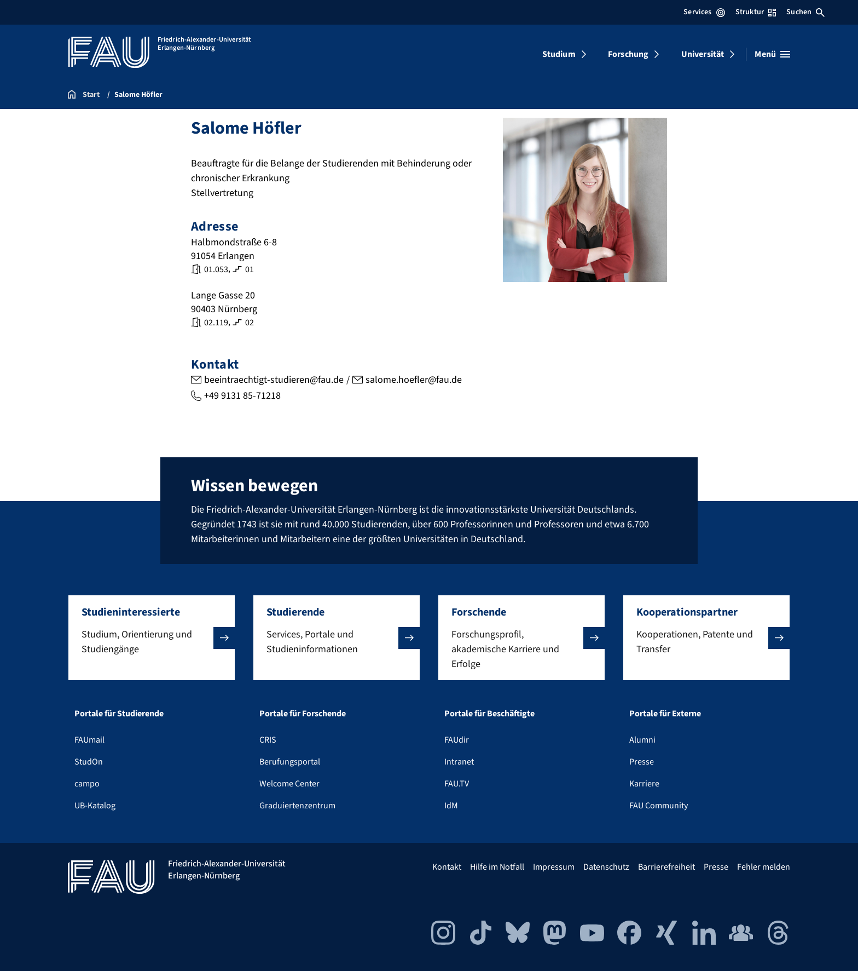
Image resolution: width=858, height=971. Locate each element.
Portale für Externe (665, 714)
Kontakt (446, 867)
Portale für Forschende (302, 714)
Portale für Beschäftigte (489, 714)
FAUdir (456, 740)
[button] (151, 638)
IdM (451, 806)
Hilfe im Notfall (497, 867)
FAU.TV (456, 784)
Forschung (628, 54)
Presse (641, 762)
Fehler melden (763, 867)
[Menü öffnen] (772, 54)
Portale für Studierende (119, 714)
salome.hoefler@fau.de (414, 380)
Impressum (554, 867)
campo (87, 784)
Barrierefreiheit (666, 867)
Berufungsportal (289, 762)
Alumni (642, 740)
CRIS (267, 740)
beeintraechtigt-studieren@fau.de (274, 380)
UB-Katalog (94, 806)
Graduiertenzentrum (297, 806)
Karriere (644, 784)
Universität (702, 54)
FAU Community (658, 806)
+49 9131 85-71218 (242, 396)
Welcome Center (289, 784)
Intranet (459, 762)
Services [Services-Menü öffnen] (703, 12)
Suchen (805, 12)
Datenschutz (606, 867)
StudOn (88, 762)
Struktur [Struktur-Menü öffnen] (755, 12)
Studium (559, 54)
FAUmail (89, 740)
